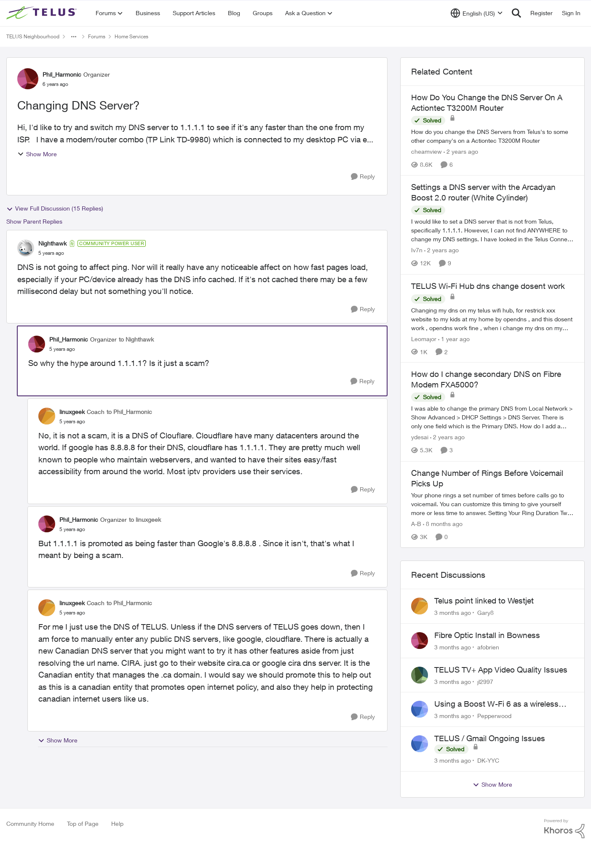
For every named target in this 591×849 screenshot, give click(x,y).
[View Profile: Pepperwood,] (419, 709)
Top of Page (83, 823)
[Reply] (363, 176)
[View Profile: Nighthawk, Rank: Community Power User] (25, 248)
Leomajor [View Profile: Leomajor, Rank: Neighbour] (423, 338)
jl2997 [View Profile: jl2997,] (485, 681)
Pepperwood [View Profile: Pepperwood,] (494, 715)
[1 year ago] (454, 338)
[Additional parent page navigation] (74, 37)
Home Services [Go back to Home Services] (131, 36)
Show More (37, 154)
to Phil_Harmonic (129, 411)
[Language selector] (476, 13)
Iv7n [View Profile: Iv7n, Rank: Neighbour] (417, 250)
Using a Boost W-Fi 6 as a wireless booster (496, 704)
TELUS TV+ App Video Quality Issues (500, 669)
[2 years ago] (461, 151)
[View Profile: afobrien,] (419, 640)
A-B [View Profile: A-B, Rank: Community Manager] (416, 523)
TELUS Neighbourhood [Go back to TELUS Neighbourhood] (32, 36)
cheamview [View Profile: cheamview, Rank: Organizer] (426, 151)
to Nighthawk (136, 339)
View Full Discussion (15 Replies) (54, 208)
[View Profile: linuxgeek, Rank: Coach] (46, 416)
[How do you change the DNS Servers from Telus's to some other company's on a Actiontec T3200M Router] (492, 136)
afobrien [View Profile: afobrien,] (488, 647)
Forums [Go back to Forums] (96, 36)
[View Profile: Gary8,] (419, 606)
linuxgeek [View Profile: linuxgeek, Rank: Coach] (72, 411)
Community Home (30, 823)
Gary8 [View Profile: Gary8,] (485, 612)
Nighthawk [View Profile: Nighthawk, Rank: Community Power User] (52, 243)
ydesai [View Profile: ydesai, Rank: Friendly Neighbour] (419, 437)
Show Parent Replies (34, 221)
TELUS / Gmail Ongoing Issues (489, 738)
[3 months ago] (452, 612)
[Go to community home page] (42, 13)
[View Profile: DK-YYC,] (419, 743)
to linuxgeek (145, 519)
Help (117, 823)
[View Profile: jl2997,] (419, 675)
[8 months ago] (443, 523)
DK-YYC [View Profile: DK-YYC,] (488, 760)
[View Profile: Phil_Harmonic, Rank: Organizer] (27, 78)
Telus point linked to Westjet (484, 600)
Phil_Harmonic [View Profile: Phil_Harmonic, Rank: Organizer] (62, 74)
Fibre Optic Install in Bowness (487, 635)
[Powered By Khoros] (564, 828)
